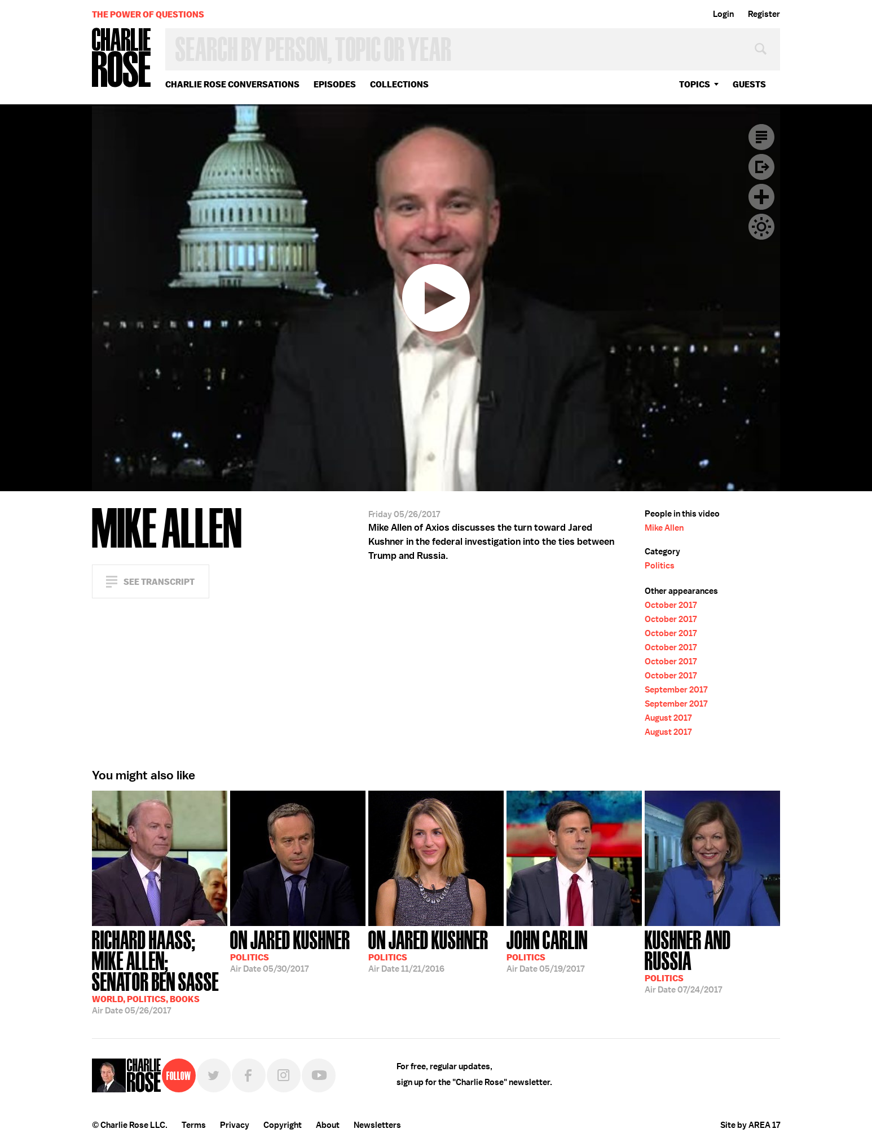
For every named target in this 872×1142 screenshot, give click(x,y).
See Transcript (159, 581)
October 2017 (671, 605)
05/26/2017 (159, 971)
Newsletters (377, 1125)
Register (764, 14)
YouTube (319, 1075)
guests (749, 84)
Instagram (284, 1075)
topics (694, 84)
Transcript (761, 137)
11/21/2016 (428, 950)
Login (723, 14)
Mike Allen (664, 527)
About (328, 1125)
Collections (399, 84)
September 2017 (676, 689)
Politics (660, 565)
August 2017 (668, 718)
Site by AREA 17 (750, 1125)
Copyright (282, 1125)
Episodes (335, 84)
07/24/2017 (712, 960)
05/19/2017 (547, 950)
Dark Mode (761, 227)
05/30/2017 (290, 950)
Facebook (249, 1075)
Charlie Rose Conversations (232, 84)
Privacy (234, 1125)
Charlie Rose (122, 58)
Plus (761, 197)
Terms (194, 1125)
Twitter (214, 1075)
